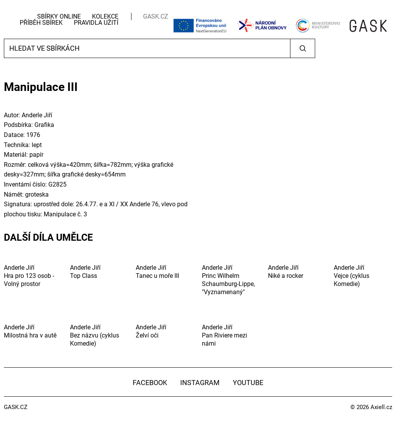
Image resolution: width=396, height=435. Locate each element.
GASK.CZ (155, 16)
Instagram (200, 382)
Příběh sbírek (41, 22)
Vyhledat (302, 48)
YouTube (248, 382)
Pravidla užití (96, 22)
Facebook (150, 382)
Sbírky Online (59, 16)
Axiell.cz (381, 407)
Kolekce (105, 16)
